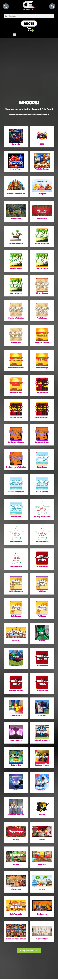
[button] (29, 23)
